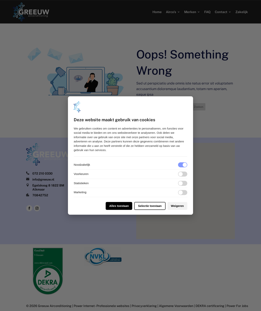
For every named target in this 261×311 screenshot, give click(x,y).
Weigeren (177, 206)
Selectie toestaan (150, 206)
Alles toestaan (119, 206)
